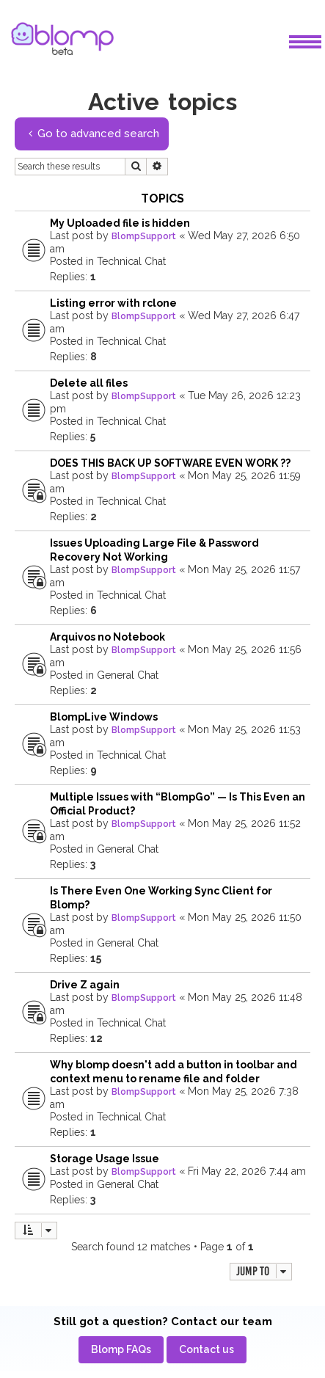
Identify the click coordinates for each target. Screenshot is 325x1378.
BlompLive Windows (104, 717)
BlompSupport (144, 236)
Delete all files (89, 383)
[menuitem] (121, 1349)
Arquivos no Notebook (107, 637)
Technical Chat (131, 261)
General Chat (127, 675)
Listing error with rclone (113, 303)
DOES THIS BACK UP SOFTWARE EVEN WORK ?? (170, 463)
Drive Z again (85, 985)
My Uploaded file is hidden (120, 223)
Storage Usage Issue (104, 1158)
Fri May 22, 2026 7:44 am (247, 1171)
